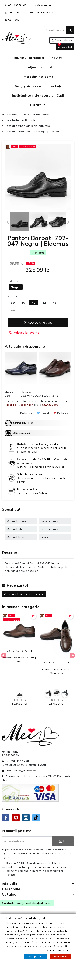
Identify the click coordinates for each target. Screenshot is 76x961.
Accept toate (35, 956)
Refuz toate (60, 956)
